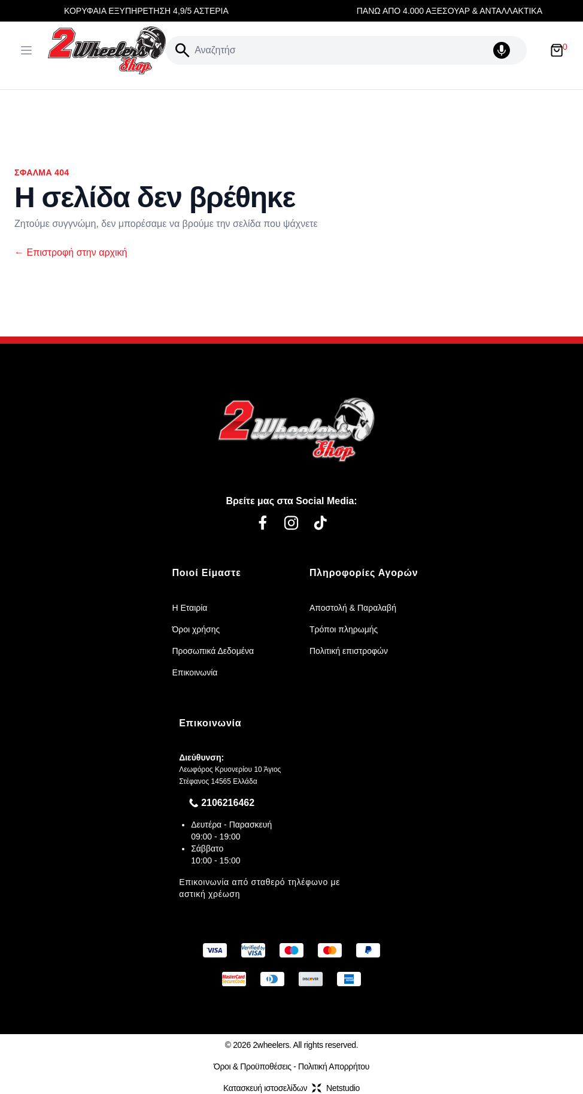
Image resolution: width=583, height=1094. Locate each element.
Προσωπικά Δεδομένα (213, 651)
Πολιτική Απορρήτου (333, 1066)
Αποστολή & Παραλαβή (352, 608)
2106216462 (227, 803)
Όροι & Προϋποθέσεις (253, 1066)
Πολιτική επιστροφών (348, 651)
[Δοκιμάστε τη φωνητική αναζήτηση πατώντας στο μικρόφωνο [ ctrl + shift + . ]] (507, 50)
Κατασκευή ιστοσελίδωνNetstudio (291, 1088)
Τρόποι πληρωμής (343, 629)
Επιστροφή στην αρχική (70, 252)
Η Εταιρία (189, 608)
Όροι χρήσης (196, 629)
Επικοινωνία (194, 672)
